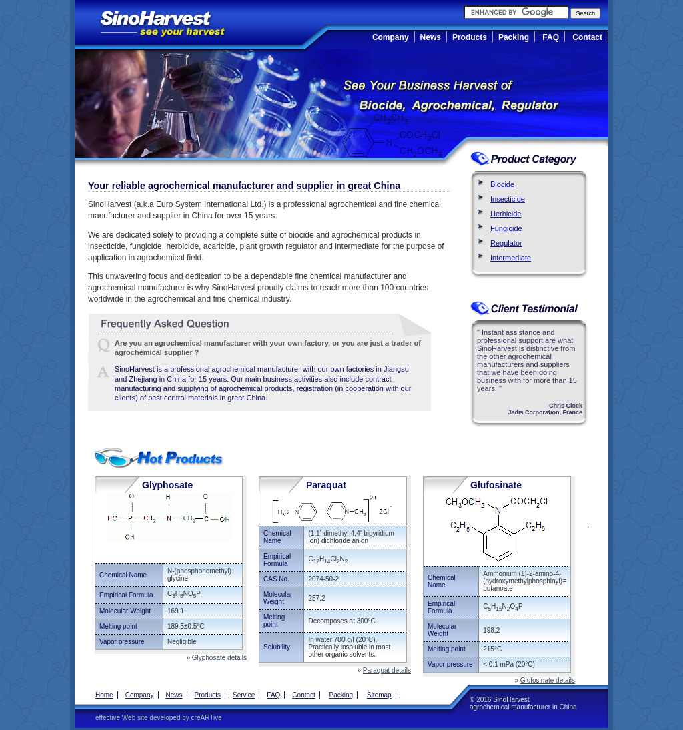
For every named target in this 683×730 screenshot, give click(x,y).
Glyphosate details (219, 657)
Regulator (506, 243)
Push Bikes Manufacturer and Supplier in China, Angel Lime (194, 416)
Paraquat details (387, 670)
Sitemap (379, 695)
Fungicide (506, 228)
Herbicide (505, 214)
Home (104, 695)
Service (244, 695)
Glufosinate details (547, 680)
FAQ (550, 37)
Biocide (502, 184)
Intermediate (510, 258)
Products (469, 37)
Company (390, 37)
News (430, 37)
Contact (587, 37)
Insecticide (507, 199)
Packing (513, 37)
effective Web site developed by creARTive (158, 717)
